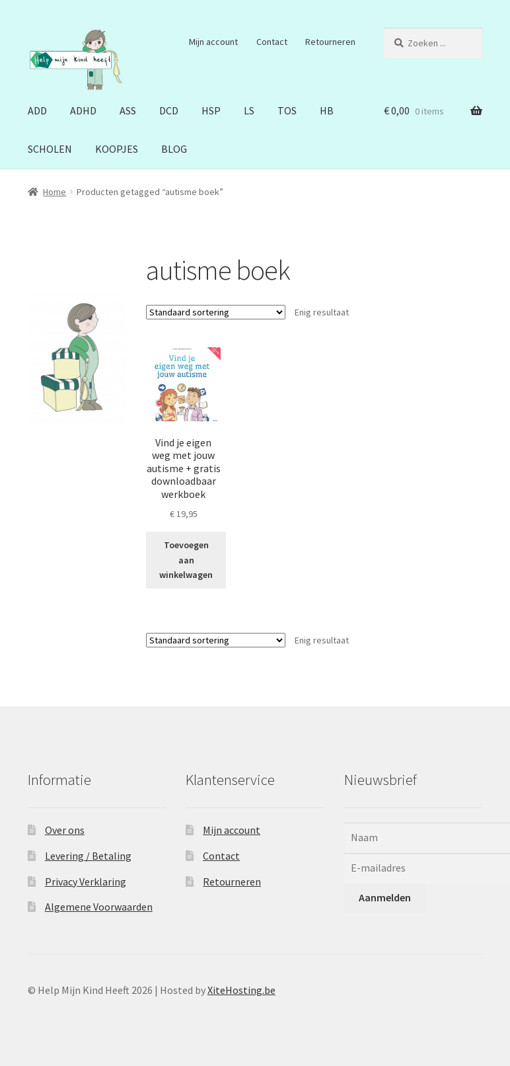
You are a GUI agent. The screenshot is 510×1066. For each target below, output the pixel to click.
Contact (271, 42)
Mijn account (213, 42)
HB (327, 110)
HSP (211, 110)
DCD (168, 110)
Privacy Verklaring (85, 881)
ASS (128, 110)
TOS (287, 110)
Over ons (65, 830)
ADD (37, 110)
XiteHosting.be (241, 990)
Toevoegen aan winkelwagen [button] (186, 560)
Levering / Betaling (88, 855)
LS (249, 110)
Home (54, 192)
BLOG (174, 148)
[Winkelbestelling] (215, 312)
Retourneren (330, 42)
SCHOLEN (50, 148)
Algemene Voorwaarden (99, 906)
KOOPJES (116, 148)
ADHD (83, 110)
